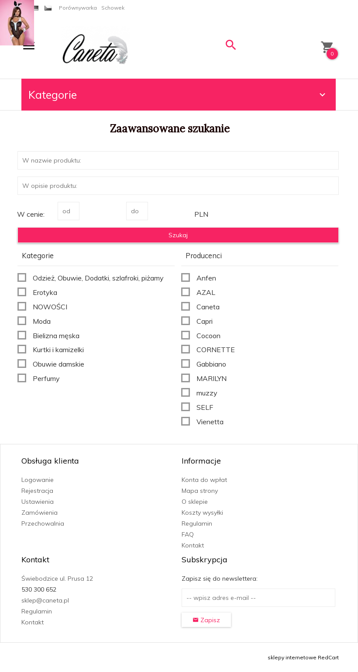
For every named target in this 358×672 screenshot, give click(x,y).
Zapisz (206, 620)
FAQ (188, 534)
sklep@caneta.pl (45, 600)
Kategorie (178, 94)
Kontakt (193, 545)
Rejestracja (37, 491)
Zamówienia (39, 512)
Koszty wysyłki (202, 512)
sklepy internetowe (292, 657)
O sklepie (195, 502)
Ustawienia (37, 502)
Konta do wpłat (204, 480)
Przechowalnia (42, 523)
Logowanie (37, 480)
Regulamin (197, 523)
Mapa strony (200, 491)
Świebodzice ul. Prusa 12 (57, 578)
